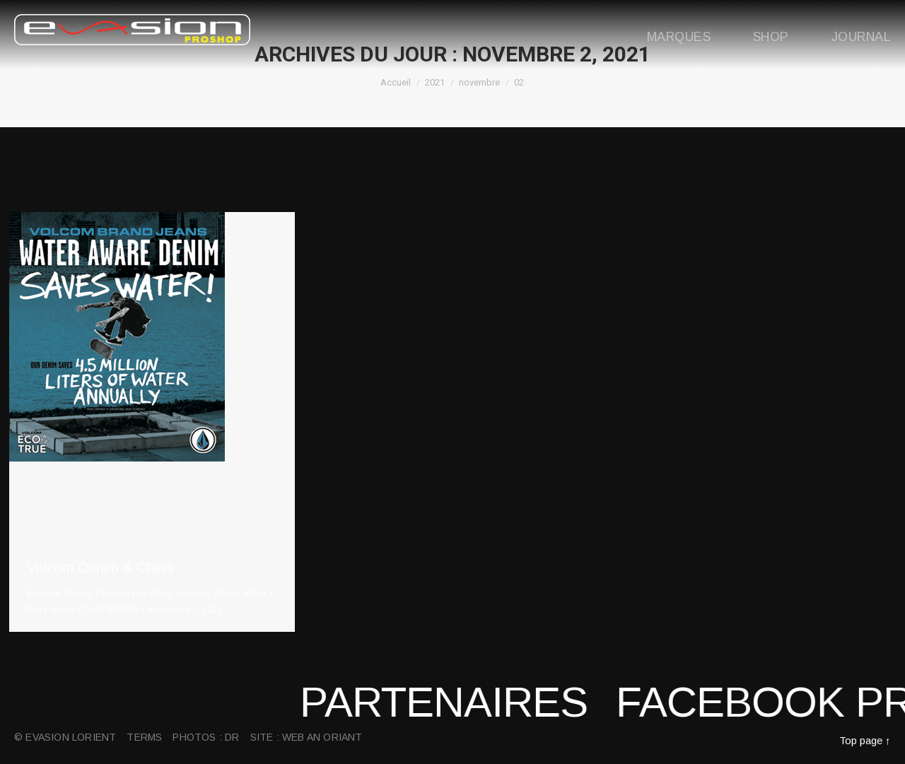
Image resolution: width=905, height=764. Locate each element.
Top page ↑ (865, 740)
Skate (227, 593)
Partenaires (466, 702)
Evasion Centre (58, 593)
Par (82, 609)
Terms (144, 737)
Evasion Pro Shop (134, 593)
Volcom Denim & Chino (100, 567)
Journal (861, 37)
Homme (193, 593)
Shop (771, 37)
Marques (679, 37)
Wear (255, 593)
